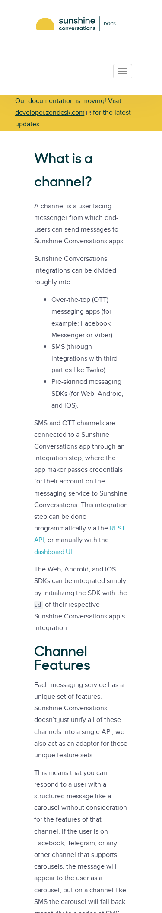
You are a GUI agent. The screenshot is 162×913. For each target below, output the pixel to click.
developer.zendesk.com (49, 112)
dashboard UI (53, 552)
